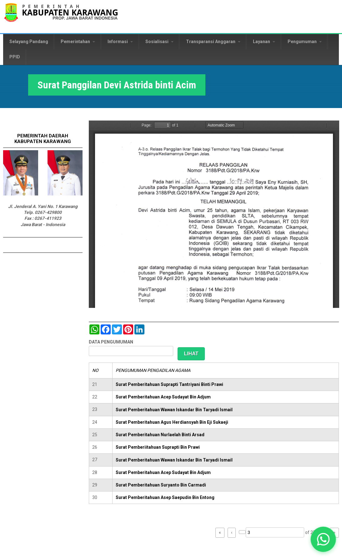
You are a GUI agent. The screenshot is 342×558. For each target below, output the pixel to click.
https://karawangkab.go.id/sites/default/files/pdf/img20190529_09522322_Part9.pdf (214, 214)
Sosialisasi (159, 41)
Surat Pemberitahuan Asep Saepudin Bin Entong (165, 497)
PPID (14, 56)
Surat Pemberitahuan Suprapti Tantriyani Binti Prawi (169, 384)
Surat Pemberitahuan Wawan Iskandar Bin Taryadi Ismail (174, 409)
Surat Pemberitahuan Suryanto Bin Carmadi (161, 484)
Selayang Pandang (28, 41)
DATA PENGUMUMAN (111, 341)
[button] (323, 539)
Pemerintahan (78, 41)
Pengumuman (305, 41)
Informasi (120, 41)
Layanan (264, 41)
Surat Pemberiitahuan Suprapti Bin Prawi (158, 447)
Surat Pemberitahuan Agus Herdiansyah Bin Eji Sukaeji (172, 422)
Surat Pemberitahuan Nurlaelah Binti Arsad (160, 434)
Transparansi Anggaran (213, 41)
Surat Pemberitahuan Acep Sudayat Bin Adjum (163, 396)
